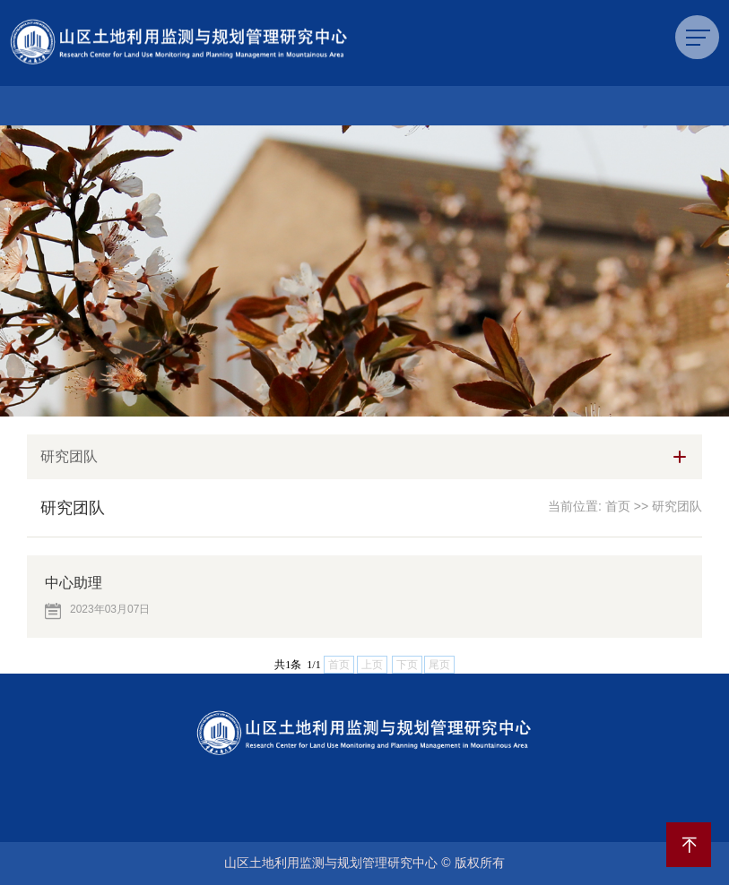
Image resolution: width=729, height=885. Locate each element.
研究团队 (677, 506)
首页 (617, 506)
